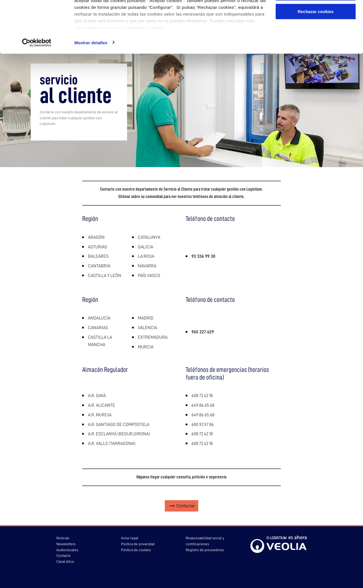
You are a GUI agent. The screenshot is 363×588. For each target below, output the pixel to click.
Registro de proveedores (205, 550)
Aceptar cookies (315, 14)
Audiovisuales (67, 550)
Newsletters (65, 544)
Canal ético (65, 561)
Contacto (63, 555)
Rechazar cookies (316, 52)
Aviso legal (129, 538)
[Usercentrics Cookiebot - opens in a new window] (37, 83)
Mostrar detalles (90, 83)
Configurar (315, 33)
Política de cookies (136, 550)
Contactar (185, 506)
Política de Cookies (143, 68)
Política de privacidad (138, 544)
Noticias (62, 538)
